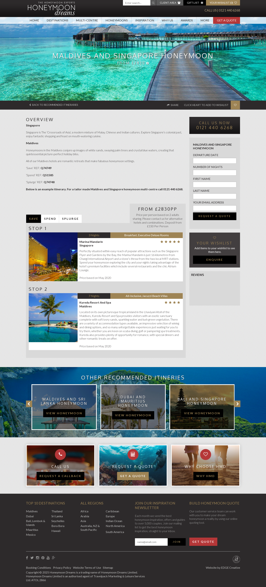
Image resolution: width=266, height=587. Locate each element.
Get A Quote (226, 20)
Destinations (57, 20)
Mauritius (32, 529)
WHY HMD (205, 476)
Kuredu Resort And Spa (95, 302)
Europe (110, 516)
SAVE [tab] (33, 218)
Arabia (84, 516)
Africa (84, 511)
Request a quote (214, 216)
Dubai (30, 516)
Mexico (31, 534)
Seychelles (57, 521)
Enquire (214, 259)
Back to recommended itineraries (55, 104)
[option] (62, 407)
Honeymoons (117, 20)
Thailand (56, 511)
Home (34, 20)
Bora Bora (57, 526)
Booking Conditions (38, 567)
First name (201, 178)
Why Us (167, 20)
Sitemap (111, 567)
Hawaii (55, 530)
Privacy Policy (63, 567)
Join (177, 541)
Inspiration (144, 20)
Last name (201, 190)
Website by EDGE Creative (223, 567)
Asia (83, 521)
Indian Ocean (114, 521)
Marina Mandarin (91, 241)
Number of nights (207, 167)
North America (115, 526)
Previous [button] (29, 404)
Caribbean (112, 511)
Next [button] (237, 404)
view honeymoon (64, 413)
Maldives (32, 511)
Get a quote (133, 476)
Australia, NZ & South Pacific (90, 527)
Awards (187, 20)
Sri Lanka (57, 516)
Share (172, 104)
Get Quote (203, 541)
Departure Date (205, 155)
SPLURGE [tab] (70, 218)
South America (115, 532)
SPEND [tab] (50, 218)
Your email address (208, 202)
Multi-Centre (87, 20)
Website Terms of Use (89, 567)
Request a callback (60, 476)
